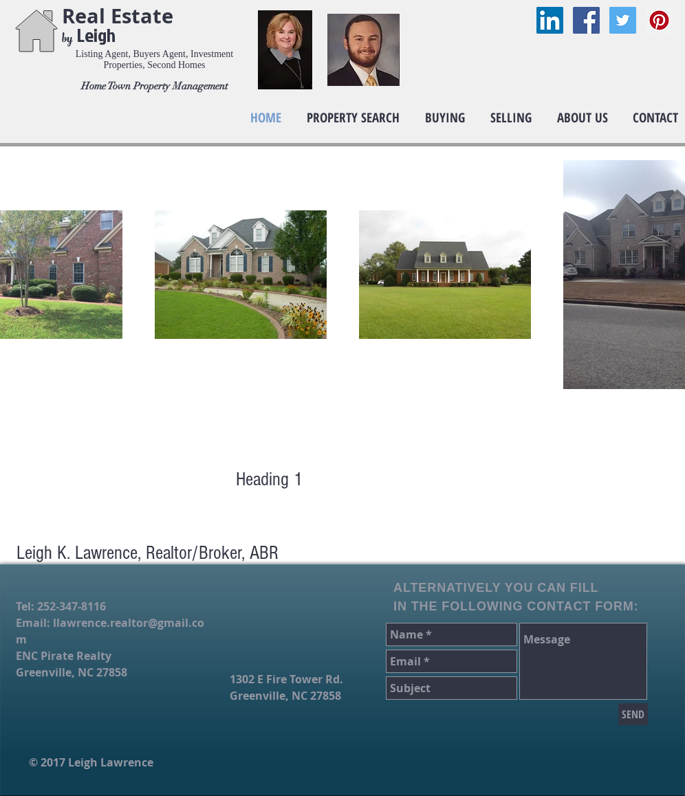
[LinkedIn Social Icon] (549, 20)
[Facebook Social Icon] (586, 20)
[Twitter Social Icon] (622, 20)
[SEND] (633, 714)
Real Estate (120, 16)
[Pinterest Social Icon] (659, 20)
